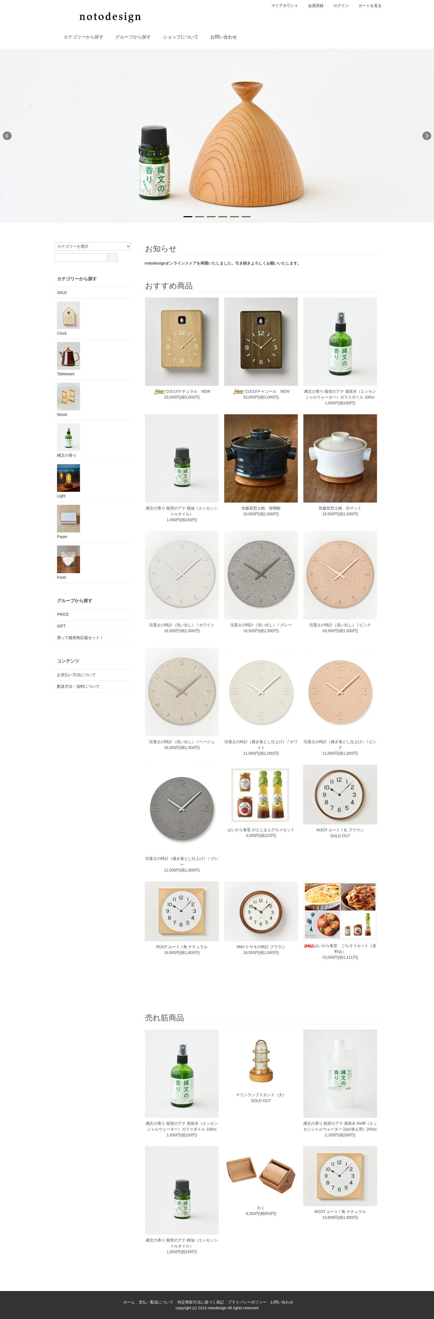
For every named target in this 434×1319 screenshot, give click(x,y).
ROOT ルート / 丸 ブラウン (340, 830)
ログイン (338, 5)
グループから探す (129, 36)
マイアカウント (281, 5)
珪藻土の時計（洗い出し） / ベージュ (182, 741)
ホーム (129, 1302)
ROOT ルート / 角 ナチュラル (182, 947)
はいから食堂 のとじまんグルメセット (261, 829)
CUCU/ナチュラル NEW (181, 391)
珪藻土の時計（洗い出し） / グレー (261, 625)
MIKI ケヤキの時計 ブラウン (261, 947)
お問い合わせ (219, 36)
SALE (62, 292)
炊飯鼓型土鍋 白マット (340, 508)
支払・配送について (156, 1302)
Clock (68, 318)
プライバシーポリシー (247, 1302)
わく (261, 1208)
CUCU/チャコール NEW (261, 391)
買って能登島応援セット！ (80, 637)
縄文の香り (68, 440)
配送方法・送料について (78, 686)
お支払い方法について (76, 675)
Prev (7, 135)
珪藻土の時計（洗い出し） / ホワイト (182, 625)
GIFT (61, 626)
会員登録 (313, 5)
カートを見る (367, 5)
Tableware (68, 359)
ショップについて (176, 36)
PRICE (63, 614)
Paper (68, 522)
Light (68, 481)
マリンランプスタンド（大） (261, 1095)
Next (426, 135)
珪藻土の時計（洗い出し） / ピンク (340, 625)
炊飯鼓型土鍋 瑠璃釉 (261, 508)
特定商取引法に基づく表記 (200, 1302)
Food (68, 562)
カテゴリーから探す (80, 36)
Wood (68, 400)
